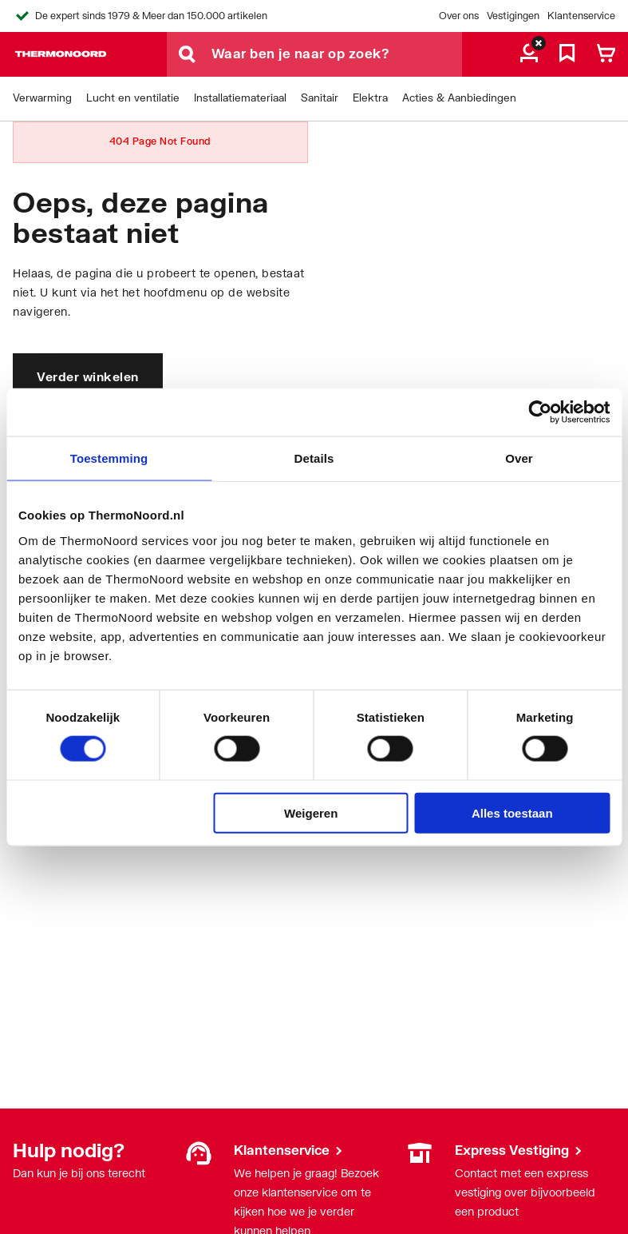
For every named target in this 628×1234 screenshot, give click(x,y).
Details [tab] (314, 458)
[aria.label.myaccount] (529, 54)
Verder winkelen (88, 376)
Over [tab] (519, 458)
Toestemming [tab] (109, 458)
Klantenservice (581, 16)
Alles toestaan (512, 812)
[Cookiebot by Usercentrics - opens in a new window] (540, 412)
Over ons (459, 16)
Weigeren (311, 812)
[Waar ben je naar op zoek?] (336, 54)
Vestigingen (513, 16)
